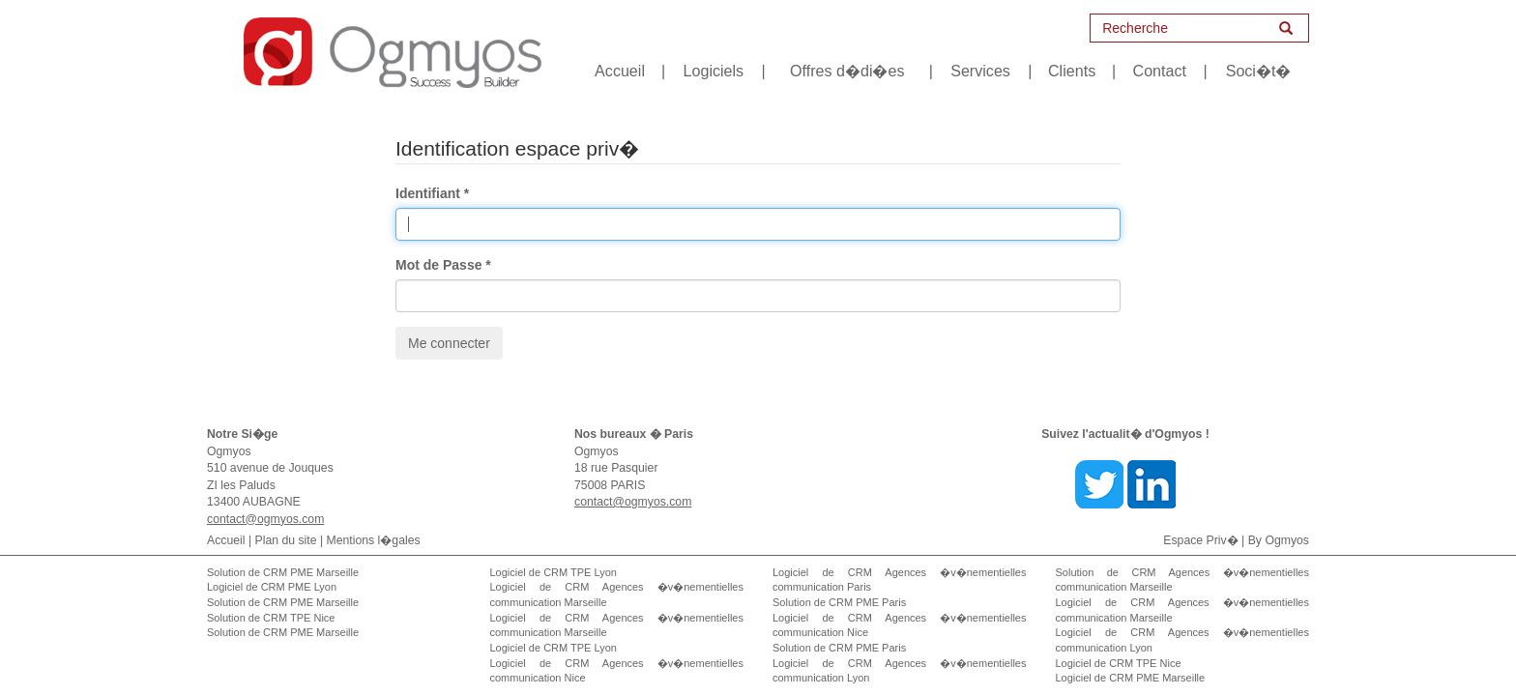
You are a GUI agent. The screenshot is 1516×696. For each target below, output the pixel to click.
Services (980, 70)
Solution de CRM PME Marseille (283, 572)
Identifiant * (432, 193)
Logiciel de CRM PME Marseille (1131, 677)
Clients (1071, 70)
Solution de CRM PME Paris (839, 602)
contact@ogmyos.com (265, 519)
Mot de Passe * (443, 265)
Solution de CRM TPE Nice (271, 618)
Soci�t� (1259, 70)
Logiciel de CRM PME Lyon (271, 587)
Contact (1159, 70)
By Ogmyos (1278, 540)
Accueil (620, 70)
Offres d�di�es (847, 70)
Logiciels (714, 70)
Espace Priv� (1200, 540)
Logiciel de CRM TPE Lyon (553, 572)
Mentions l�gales (374, 540)
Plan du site (286, 540)
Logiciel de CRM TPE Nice (1118, 663)
